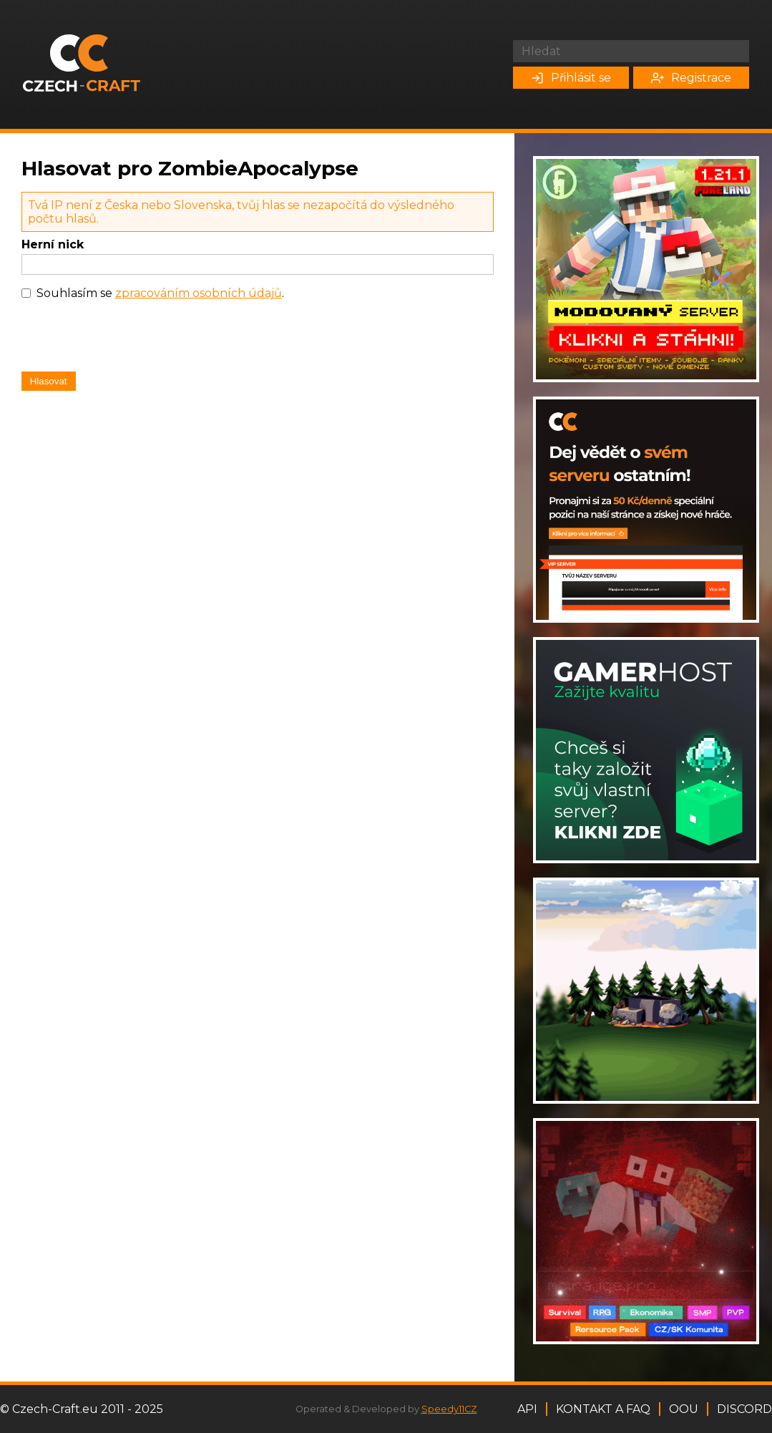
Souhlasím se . (160, 293)
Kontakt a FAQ (603, 1409)
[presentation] (130, 339)
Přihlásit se (571, 77)
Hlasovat (48, 381)
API (527, 1409)
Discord (744, 1409)
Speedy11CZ (449, 1409)
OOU (683, 1409)
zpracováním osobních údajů (198, 293)
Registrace (691, 77)
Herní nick (52, 244)
